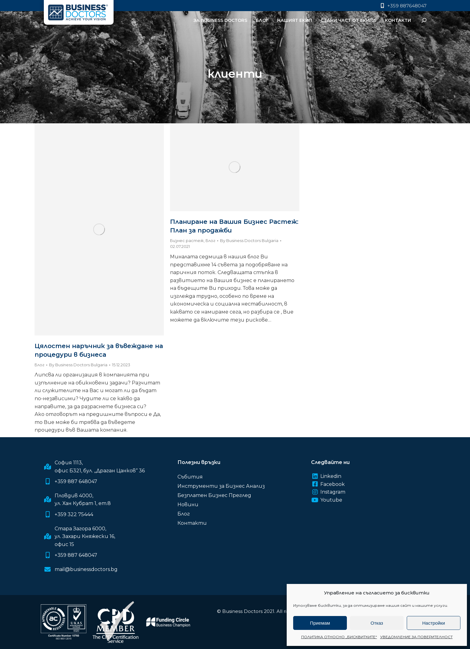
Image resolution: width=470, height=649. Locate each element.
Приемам (320, 623)
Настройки (433, 623)
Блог (39, 364)
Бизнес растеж (187, 240)
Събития (190, 477)
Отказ (377, 623)
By (78, 364)
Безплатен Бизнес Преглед (214, 495)
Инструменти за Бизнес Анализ (221, 486)
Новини (187, 504)
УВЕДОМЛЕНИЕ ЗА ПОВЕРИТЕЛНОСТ (416, 637)
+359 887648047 (402, 6)
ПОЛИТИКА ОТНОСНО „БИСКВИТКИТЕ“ (339, 637)
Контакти (192, 523)
